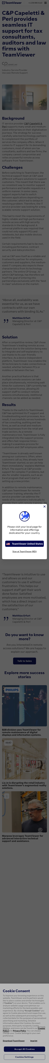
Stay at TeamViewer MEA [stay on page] (24, 551)
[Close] (44, 506)
